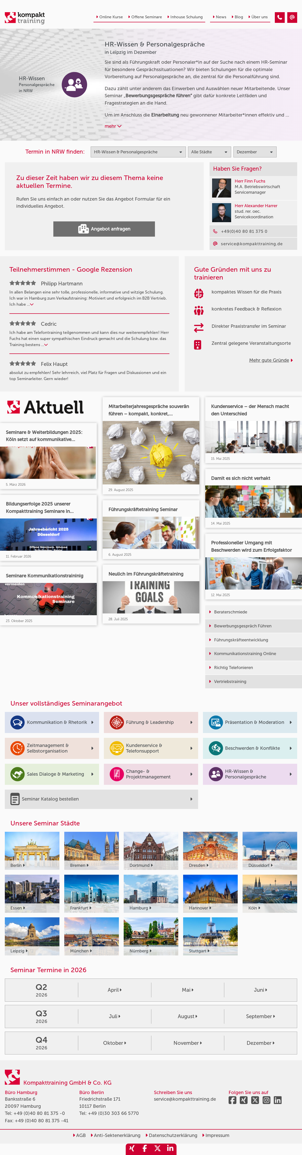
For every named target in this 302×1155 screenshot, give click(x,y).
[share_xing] (132, 1149)
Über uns (258, 16)
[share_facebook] (144, 1149)
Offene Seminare (145, 16)
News (219, 16)
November (187, 1043)
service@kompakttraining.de (185, 1099)
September (260, 1016)
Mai (187, 990)
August (187, 1016)
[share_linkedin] (170, 1149)
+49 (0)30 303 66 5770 (113, 1113)
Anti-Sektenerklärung (115, 1135)
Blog (237, 16)
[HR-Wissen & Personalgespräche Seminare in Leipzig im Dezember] (280, 17)
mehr (113, 126)
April (114, 990)
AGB (79, 1135)
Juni (260, 990)
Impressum (215, 1135)
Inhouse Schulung (185, 16)
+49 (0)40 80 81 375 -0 (39, 1113)
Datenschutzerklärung (171, 1135)
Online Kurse (109, 16)
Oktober (114, 1043)
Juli (114, 1016)
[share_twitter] (157, 1149)
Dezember (260, 1043)
